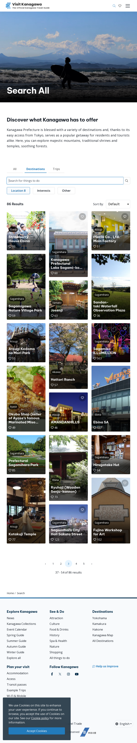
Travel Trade (73, 724)
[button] (119, 5)
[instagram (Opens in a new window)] (68, 674)
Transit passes (17, 685)
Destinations (35, 169)
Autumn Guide (16, 646)
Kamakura (99, 624)
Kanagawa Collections (21, 624)
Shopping (56, 652)
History (54, 635)
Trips (56, 169)
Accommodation (17, 673)
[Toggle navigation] (127, 5)
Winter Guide (15, 652)
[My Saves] (120, 5)
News (10, 618)
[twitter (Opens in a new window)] (60, 674)
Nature (54, 646)
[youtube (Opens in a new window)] (76, 674)
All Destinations (102, 641)
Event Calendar (17, 629)
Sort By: (98, 204)
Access (11, 679)
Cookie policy (40, 718)
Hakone (97, 629)
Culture (55, 624)
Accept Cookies (37, 731)
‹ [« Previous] (45, 563)
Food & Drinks (59, 629)
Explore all (14, 658)
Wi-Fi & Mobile (16, 696)
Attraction (56, 618)
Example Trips (16, 690)
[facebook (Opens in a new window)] (52, 674)
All (14, 169)
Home (10, 593)
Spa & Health (58, 641)
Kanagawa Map (102, 635)
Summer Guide (16, 641)
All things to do (60, 658)
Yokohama (99, 618)
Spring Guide (15, 635)
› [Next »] (91, 563)
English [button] (122, 724)
